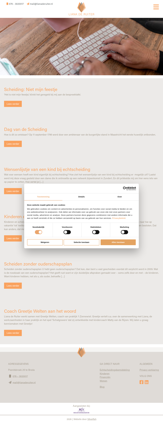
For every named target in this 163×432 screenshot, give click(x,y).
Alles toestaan (118, 242)
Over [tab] (120, 197)
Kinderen (105, 373)
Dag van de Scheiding (26, 129)
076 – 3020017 (20, 376)
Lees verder (13, 103)
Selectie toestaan (81, 242)
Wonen (103, 380)
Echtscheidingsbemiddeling (115, 369)
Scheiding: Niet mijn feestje (31, 89)
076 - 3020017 (15, 3)
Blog (102, 386)
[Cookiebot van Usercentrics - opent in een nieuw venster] (125, 188)
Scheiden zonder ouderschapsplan (39, 264)
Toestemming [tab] (43, 197)
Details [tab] (81, 197)
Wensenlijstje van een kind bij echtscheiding (48, 169)
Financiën (105, 377)
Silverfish (91, 419)
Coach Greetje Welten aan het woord (41, 311)
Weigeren (45, 242)
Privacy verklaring (149, 369)
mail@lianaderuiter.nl (40, 3)
